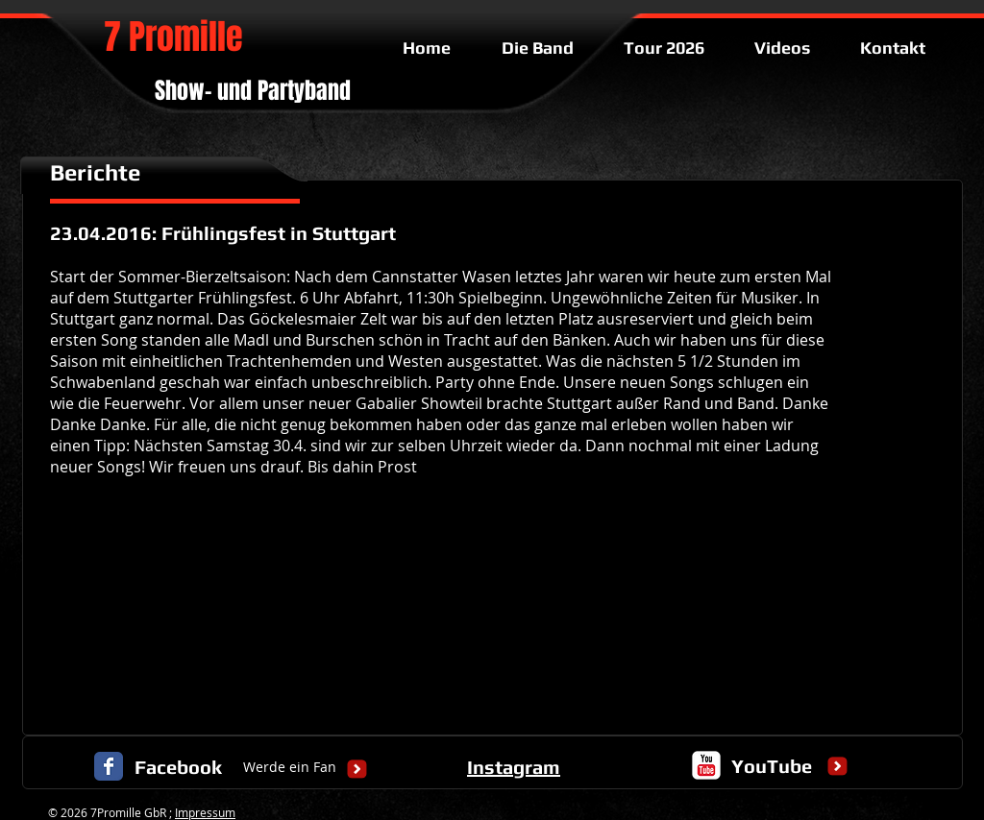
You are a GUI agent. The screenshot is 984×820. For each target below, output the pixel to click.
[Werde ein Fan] (289, 768)
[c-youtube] (706, 765)
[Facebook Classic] (108, 766)
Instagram (513, 767)
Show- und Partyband (253, 91)
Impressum (205, 812)
